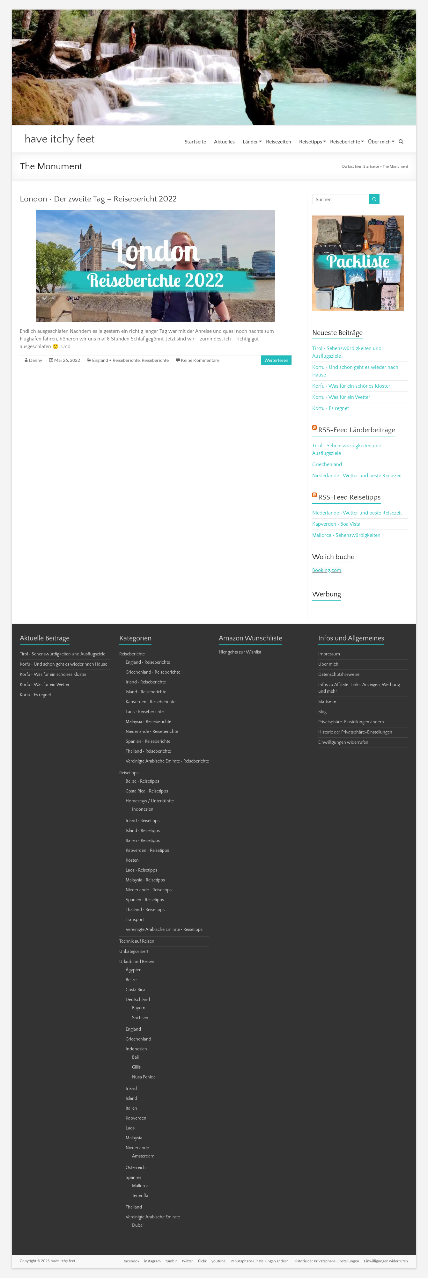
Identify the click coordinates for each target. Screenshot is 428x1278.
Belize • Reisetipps (142, 781)
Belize (131, 980)
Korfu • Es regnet (330, 409)
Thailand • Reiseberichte (148, 751)
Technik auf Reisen (136, 941)
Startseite (195, 141)
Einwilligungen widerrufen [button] (343, 742)
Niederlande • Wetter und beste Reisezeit (357, 476)
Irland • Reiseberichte (146, 682)
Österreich (136, 1168)
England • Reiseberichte (116, 360)
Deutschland (138, 1000)
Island (131, 1098)
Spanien (133, 1177)
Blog (322, 712)
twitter (186, 1261)
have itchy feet (61, 139)
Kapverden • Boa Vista (336, 524)
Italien (131, 1108)
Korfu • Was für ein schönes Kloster (351, 386)
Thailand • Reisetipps (145, 910)
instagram (151, 1261)
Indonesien (142, 809)
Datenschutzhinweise (338, 674)
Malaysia (134, 1138)
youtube (218, 1261)
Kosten (132, 860)
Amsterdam (143, 1156)
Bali (135, 1057)
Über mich (379, 141)
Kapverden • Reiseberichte (150, 702)
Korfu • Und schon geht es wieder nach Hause (63, 664)
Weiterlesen (276, 360)
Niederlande (137, 1148)
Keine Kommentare (200, 360)
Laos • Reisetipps (141, 870)
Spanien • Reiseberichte (148, 741)
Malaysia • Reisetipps (145, 880)
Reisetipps (310, 141)
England (133, 1029)
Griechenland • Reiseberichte (153, 672)
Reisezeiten (278, 141)
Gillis (136, 1067)
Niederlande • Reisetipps (149, 890)
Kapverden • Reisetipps (147, 850)
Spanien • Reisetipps (145, 900)
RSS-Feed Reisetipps (349, 498)
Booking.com (326, 570)
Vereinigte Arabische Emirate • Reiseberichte (167, 761)
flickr (201, 1261)
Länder (250, 141)
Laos (130, 1128)
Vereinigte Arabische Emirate (153, 1217)
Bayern (138, 1008)
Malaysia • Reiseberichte (148, 722)
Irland (131, 1089)
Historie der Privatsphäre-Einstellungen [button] (355, 732)
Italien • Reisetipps (143, 840)
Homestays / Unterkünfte (150, 801)
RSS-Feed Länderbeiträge (356, 431)
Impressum (329, 654)
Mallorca (140, 1186)
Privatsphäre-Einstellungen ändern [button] (351, 722)
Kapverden (136, 1118)
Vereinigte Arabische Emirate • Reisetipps (164, 929)
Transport (135, 920)
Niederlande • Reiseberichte (152, 731)
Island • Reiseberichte (146, 692)
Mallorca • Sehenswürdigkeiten (346, 535)
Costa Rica (135, 990)
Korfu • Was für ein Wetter (341, 397)
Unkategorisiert (133, 951)
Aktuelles (224, 141)
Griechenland (327, 465)
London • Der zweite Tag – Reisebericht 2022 (98, 199)
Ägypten (134, 970)
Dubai (138, 1225)
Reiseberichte (345, 141)
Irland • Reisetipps (142, 821)
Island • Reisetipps (143, 831)
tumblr (170, 1261)
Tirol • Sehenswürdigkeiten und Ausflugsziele (62, 654)
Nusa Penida (144, 1077)
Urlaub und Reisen (136, 962)
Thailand (134, 1207)
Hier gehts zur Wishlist (240, 652)
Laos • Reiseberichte (145, 712)
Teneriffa (140, 1196)
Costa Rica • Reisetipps (147, 791)
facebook (130, 1261)
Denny (35, 360)
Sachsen (140, 1018)
